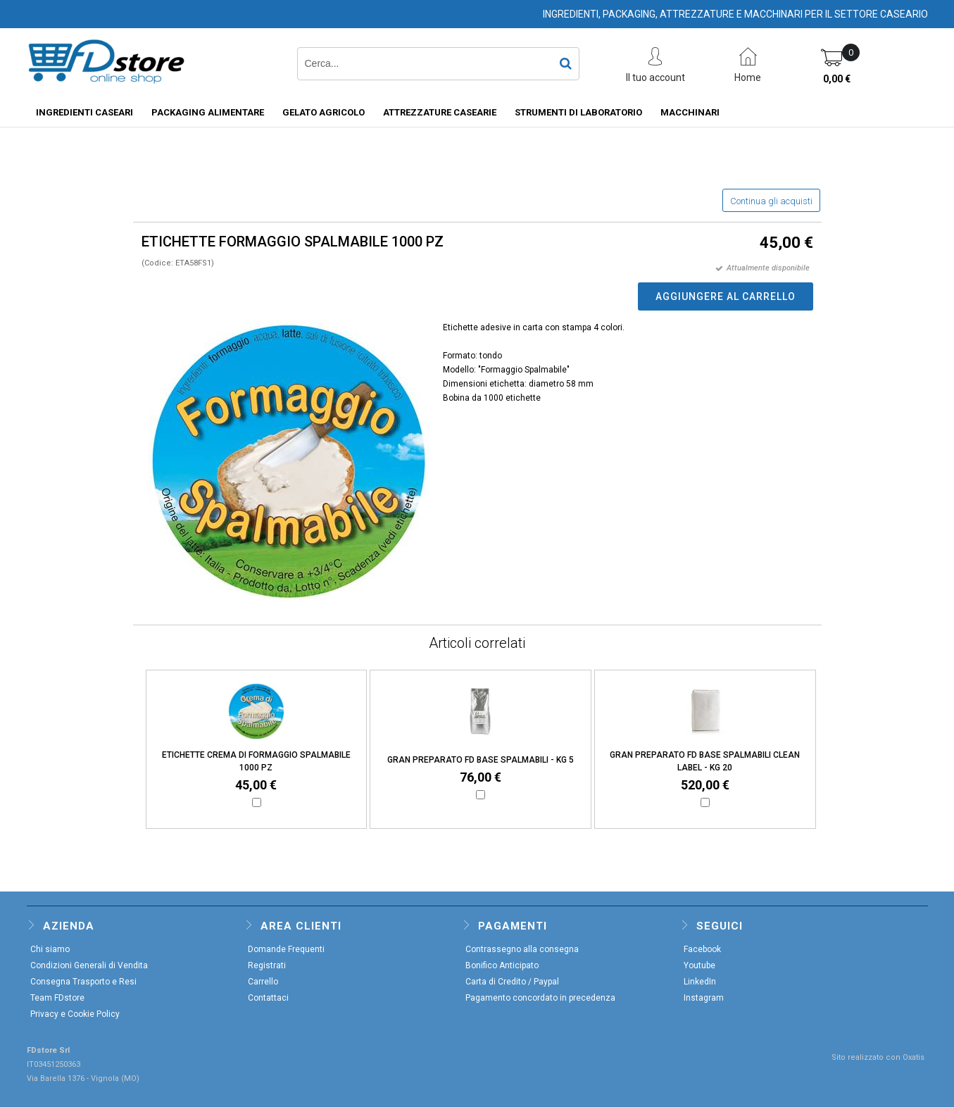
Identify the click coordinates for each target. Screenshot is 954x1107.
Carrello (263, 982)
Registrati (267, 965)
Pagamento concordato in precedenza (540, 998)
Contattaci (268, 998)
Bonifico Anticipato (502, 965)
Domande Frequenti (286, 949)
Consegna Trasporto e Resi (83, 982)
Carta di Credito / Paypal (512, 982)
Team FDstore (57, 998)
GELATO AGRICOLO (323, 112)
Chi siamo (50, 949)
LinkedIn (700, 982)
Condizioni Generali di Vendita (89, 965)
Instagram (704, 998)
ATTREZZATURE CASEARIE (439, 112)
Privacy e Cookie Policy (75, 1014)
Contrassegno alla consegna (522, 949)
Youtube (699, 965)
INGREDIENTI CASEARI (84, 112)
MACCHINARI (690, 112)
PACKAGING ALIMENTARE (207, 112)
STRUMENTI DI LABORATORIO (578, 112)
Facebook (702, 949)
